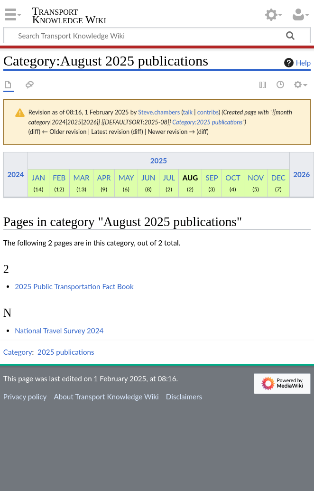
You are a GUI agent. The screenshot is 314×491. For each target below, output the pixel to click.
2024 (15, 174)
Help (296, 62)
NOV (255, 177)
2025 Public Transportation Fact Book (74, 286)
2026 (301, 174)
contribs (208, 112)
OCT (232, 177)
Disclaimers (184, 396)
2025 (158, 160)
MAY (126, 177)
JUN (148, 177)
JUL (169, 177)
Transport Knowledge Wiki (69, 15)
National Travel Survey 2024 (59, 330)
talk (188, 112)
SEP (211, 177)
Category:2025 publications (207, 122)
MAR (82, 177)
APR (104, 177)
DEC (278, 177)
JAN (38, 177)
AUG (190, 177)
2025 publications (65, 352)
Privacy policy (24, 396)
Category (17, 352)
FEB (59, 177)
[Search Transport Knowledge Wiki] (157, 35)
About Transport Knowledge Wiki (106, 396)
